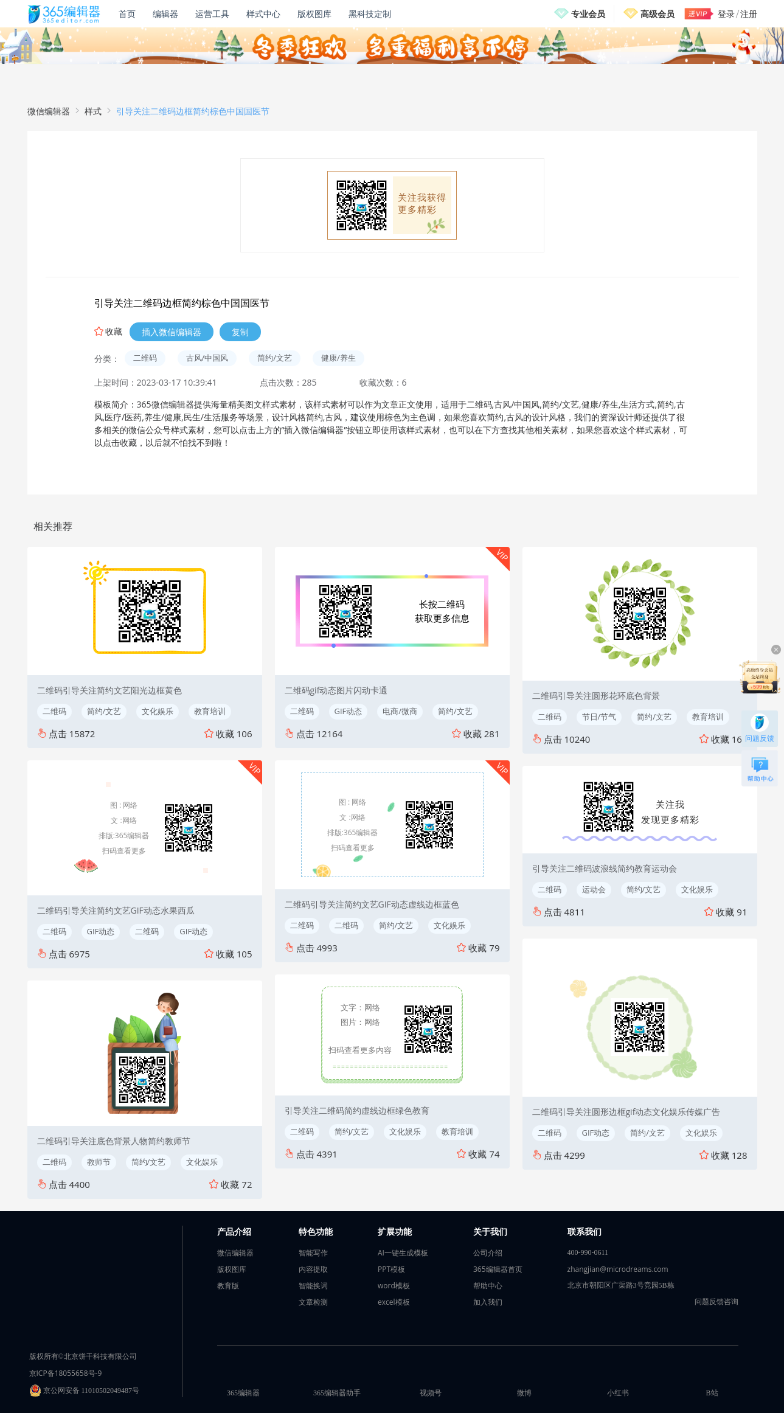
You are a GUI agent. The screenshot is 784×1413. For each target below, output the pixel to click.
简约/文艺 (274, 357)
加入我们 (487, 1302)
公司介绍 (487, 1253)
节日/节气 (599, 716)
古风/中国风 (207, 357)
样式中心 (263, 13)
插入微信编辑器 (171, 332)
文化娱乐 (157, 711)
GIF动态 (101, 931)
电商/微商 (400, 711)
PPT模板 (391, 1269)
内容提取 (313, 1269)
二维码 (145, 357)
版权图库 (314, 13)
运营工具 (212, 13)
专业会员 (588, 13)
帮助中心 (487, 1285)
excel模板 (394, 1302)
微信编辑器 (48, 111)
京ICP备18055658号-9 (65, 1373)
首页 (127, 13)
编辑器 (165, 13)
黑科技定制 (370, 13)
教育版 (228, 1285)
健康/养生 (338, 357)
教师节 (99, 1161)
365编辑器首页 (497, 1269)
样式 (93, 111)
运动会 (594, 889)
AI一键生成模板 (403, 1253)
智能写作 (313, 1253)
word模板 (394, 1285)
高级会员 (657, 13)
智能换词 (313, 1285)
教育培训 (210, 711)
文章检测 (313, 1302)
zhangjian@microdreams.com (617, 1269)
